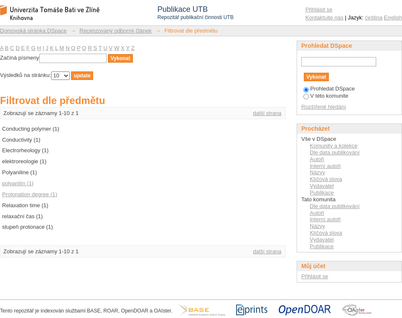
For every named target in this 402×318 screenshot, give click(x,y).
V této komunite (325, 96)
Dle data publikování (335, 152)
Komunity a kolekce (334, 146)
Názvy (317, 172)
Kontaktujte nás (325, 17)
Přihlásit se (319, 9)
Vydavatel (322, 186)
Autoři (317, 159)
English (393, 17)
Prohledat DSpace (329, 88)
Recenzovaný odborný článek (116, 30)
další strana (267, 113)
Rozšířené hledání (323, 107)
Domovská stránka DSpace (33, 30)
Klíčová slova (326, 179)
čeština (374, 17)
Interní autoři (325, 166)
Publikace (321, 192)
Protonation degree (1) (29, 194)
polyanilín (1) (17, 183)
